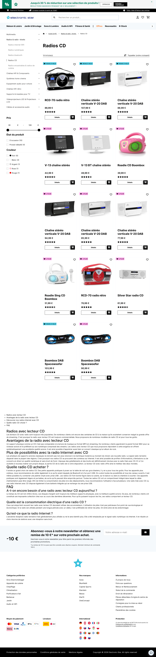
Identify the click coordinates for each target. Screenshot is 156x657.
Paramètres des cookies (125, 610)
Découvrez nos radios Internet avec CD (22, 420)
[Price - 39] (13, 125)
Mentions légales (76, 652)
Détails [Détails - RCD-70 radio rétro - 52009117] (57, 117)
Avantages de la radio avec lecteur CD (22, 417)
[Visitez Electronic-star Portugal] (85, 638)
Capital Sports (85, 587)
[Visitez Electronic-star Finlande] (93, 633)
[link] (60, 79)
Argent (15, 164)
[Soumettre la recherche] (54, 17)
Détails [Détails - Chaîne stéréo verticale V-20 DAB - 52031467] (129, 117)
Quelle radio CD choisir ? (16, 423)
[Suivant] (152, 26)
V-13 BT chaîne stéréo (96, 165)
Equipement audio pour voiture (19, 84)
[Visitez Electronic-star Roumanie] (85, 633)
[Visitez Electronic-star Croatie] (80, 633)
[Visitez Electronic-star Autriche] (85, 623)
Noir (14, 156)
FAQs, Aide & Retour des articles (138, 10)
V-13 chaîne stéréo (57, 165)
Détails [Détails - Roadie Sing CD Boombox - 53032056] (57, 312)
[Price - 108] (33, 125)
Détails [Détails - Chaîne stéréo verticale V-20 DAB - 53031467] (129, 247)
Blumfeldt (83, 583)
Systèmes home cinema (16, 78)
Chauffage (10, 587)
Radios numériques (16, 50)
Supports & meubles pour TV (18, 94)
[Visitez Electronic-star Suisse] (89, 623)
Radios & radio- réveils (15, 39)
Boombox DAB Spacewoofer (54, 362)
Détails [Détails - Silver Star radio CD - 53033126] (129, 312)
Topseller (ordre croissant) (137, 55)
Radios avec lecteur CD (16, 415)
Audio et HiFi (11, 604)
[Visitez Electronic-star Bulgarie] (89, 633)
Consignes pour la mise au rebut (129, 603)
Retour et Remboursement (126, 587)
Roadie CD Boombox (131, 165)
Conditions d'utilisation (122, 626)
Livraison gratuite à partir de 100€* (44, 10)
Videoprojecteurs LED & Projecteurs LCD (21, 100)
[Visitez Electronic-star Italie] (98, 623)
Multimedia (10, 34)
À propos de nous (123, 580)
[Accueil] (45, 33)
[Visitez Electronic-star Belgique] (98, 633)
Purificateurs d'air (13, 594)
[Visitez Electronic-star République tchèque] (89, 628)
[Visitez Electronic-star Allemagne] (80, 623)
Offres (99, 26)
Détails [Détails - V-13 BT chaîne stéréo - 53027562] (93, 182)
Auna (81, 580)
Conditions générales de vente (52, 652)
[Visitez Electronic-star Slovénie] (89, 638)
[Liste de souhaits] (142, 17)
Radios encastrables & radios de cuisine (21, 66)
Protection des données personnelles (21, 652)
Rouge (15, 173)
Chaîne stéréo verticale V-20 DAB (94, 102)
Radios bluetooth (15, 55)
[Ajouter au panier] (72, 117)
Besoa (81, 594)
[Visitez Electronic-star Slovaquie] (85, 628)
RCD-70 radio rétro (57, 100)
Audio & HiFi (52, 33)
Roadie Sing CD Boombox (55, 297)
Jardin (9, 600)
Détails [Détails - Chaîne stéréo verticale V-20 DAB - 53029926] (57, 247)
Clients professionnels (125, 607)
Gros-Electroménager (15, 580)
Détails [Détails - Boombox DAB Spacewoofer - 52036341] (57, 378)
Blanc (14, 160)
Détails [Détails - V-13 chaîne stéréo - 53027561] (57, 182)
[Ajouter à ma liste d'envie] (74, 64)
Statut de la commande (125, 590)
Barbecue (10, 597)
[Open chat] (151, 652)
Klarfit (81, 597)
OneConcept (84, 600)
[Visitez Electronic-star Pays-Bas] (80, 638)
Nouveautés (110, 26)
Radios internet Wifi (16, 45)
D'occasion (16, 140)
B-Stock (123, 26)
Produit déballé (17, 145)
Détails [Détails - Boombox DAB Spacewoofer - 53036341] (93, 378)
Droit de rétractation (124, 594)
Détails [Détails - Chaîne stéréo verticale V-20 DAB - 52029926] (93, 117)
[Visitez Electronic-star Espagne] (80, 628)
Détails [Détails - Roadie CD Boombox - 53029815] (129, 182)
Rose (14, 169)
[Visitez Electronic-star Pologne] (98, 628)
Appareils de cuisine (14, 583)
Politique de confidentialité (124, 624)
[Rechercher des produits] (85, 17)
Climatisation (11, 590)
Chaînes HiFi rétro (13, 89)
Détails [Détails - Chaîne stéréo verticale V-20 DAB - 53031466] (93, 247)
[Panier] (148, 17)
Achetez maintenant (119, 4)
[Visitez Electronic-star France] (93, 623)
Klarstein (82, 590)
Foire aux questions (124, 583)
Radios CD (12, 60)
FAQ (8, 425)
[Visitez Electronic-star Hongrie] (93, 628)
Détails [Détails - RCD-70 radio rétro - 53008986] (93, 312)
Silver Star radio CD (130, 295)
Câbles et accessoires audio (18, 107)
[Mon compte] (137, 17)
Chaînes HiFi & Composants (17, 73)
